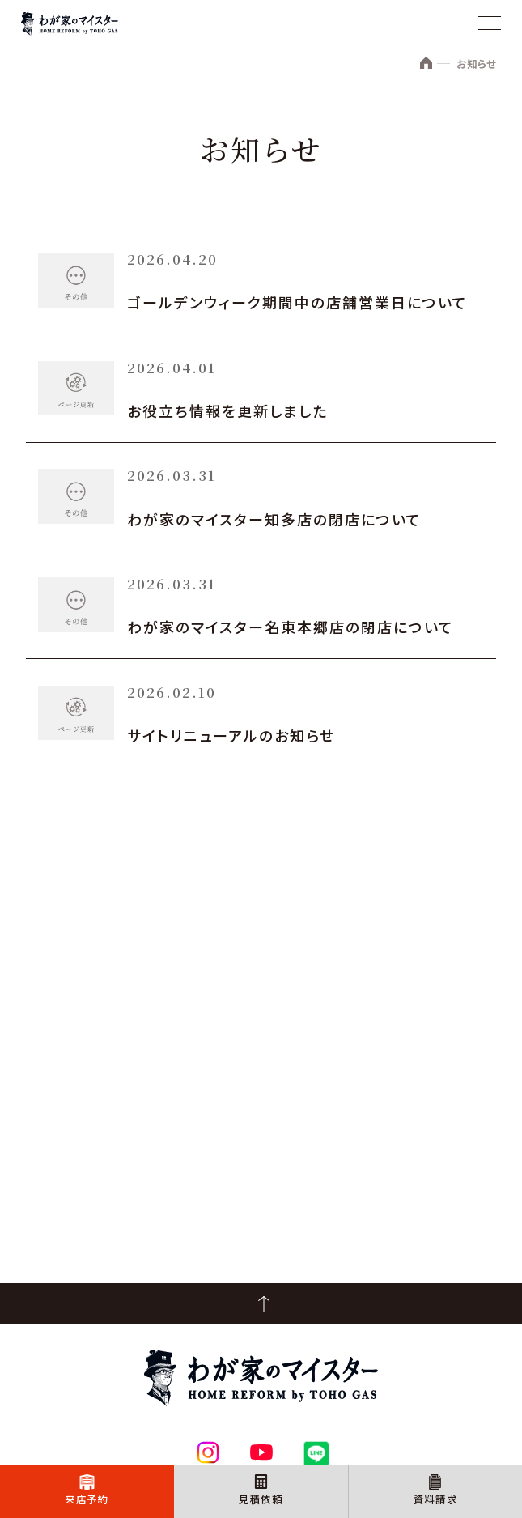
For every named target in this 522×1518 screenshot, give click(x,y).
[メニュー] (489, 24)
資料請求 (436, 1496)
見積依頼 (261, 1496)
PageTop (261, 1303)
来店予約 (87, 1496)
